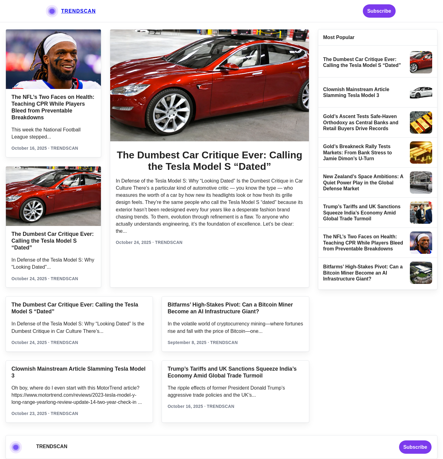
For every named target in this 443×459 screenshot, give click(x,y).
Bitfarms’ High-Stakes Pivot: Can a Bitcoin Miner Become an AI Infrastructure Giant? (363, 272)
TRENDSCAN (78, 11)
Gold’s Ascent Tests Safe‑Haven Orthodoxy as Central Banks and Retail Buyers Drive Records (360, 122)
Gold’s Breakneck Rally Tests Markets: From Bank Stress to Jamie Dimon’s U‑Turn (357, 152)
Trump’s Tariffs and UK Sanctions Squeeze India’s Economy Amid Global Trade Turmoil (362, 212)
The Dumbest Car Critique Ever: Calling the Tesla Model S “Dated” (52, 241)
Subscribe (379, 11)
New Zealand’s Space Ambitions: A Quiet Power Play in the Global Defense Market (363, 182)
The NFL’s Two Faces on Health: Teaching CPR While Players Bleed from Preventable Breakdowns (363, 242)
